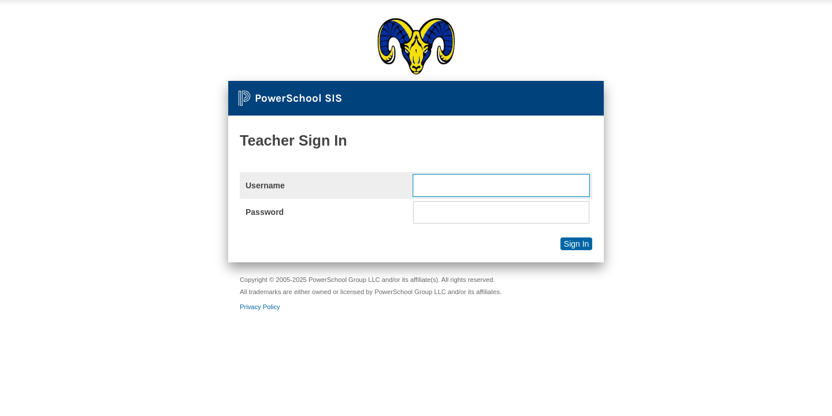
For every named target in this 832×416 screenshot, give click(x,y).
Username (265, 185)
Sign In (576, 243)
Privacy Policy (260, 306)
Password (265, 212)
